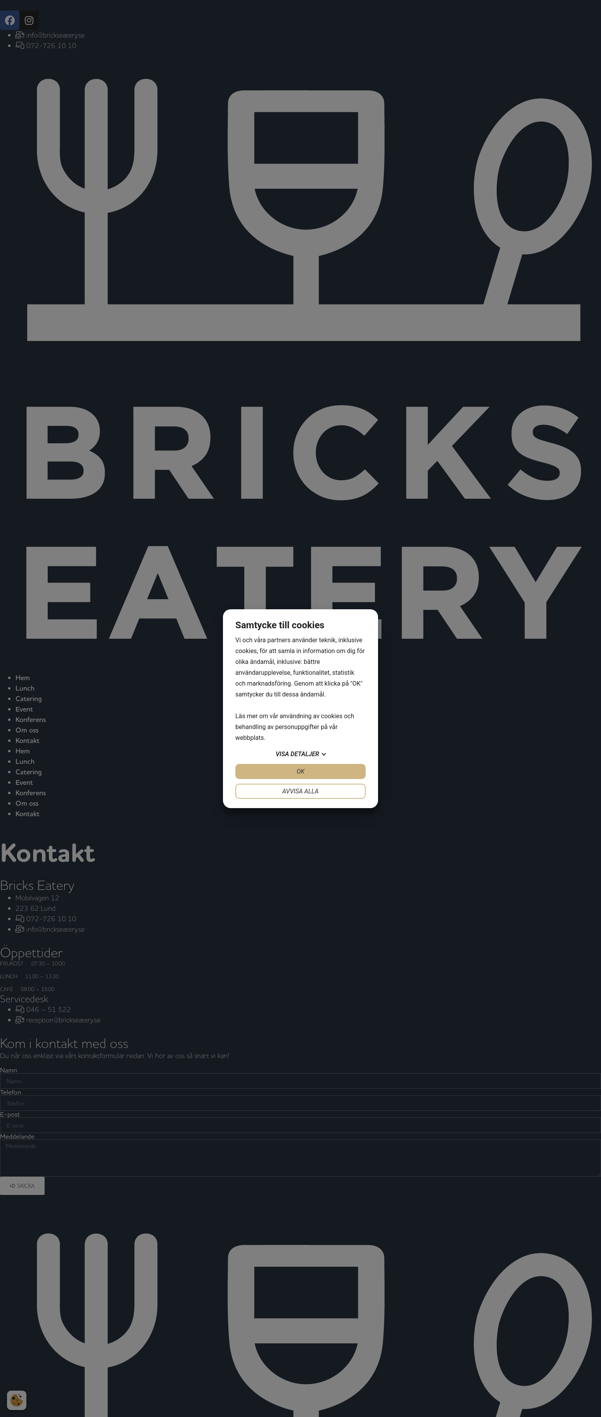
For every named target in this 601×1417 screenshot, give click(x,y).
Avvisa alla (300, 791)
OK (300, 771)
